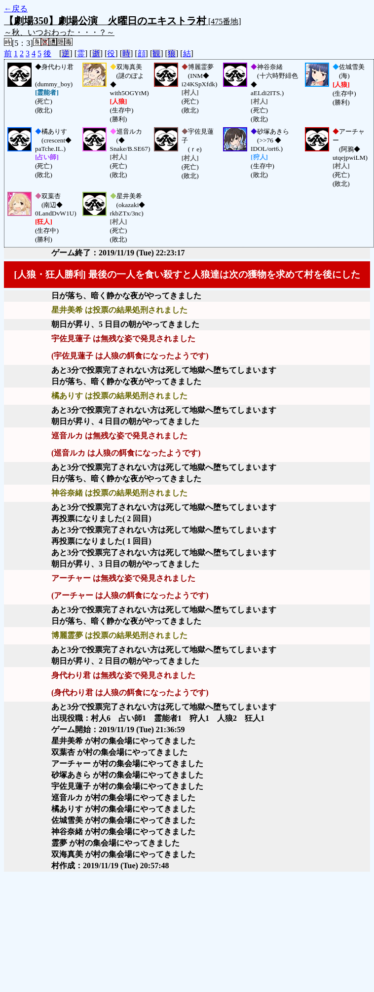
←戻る (16, 8)
